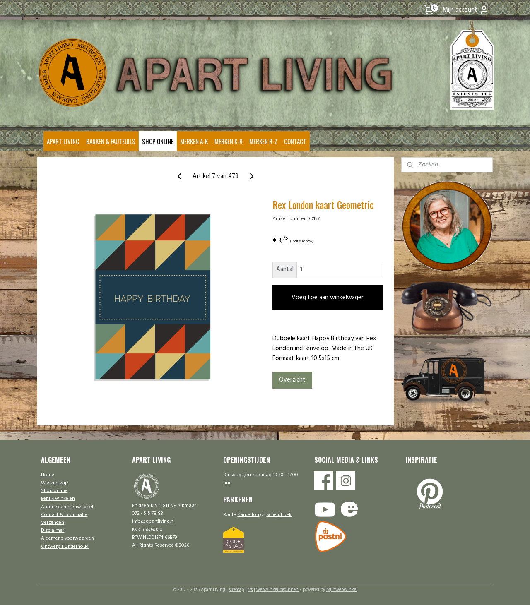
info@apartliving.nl (153, 521)
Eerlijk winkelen (58, 499)
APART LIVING (63, 141)
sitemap (236, 589)
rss (250, 589)
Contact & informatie (64, 515)
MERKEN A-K (194, 141)
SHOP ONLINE (157, 141)
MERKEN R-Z (263, 141)
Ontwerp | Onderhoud (65, 547)
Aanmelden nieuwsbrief (67, 507)
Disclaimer (52, 530)
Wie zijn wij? (54, 483)
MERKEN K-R (228, 141)
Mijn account (466, 10)
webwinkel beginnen (277, 589)
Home (47, 475)
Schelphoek (279, 515)
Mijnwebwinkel (341, 589)
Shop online (54, 491)
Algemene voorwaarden (67, 538)
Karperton (248, 515)
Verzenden (52, 523)
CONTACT (295, 141)
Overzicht (292, 380)
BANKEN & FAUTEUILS (110, 141)
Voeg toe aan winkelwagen (327, 297)
